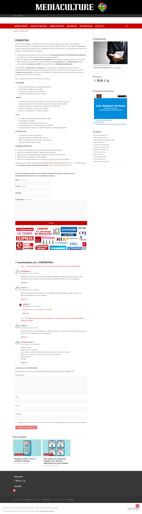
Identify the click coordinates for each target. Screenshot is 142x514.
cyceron (25, 304)
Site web (18, 414)
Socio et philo (97, 159)
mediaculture (28, 500)
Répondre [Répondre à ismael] (24, 299)
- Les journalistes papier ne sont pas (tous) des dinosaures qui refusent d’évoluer (52, 266)
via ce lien (117, 67)
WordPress (71, 500)
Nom (20, 180)
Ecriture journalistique (100, 145)
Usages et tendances (39, 26)
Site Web (18, 193)
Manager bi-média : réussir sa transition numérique (25, 460)
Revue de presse (98, 157)
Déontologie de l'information (102, 140)
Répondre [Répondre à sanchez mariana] (24, 363)
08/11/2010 (47, 465)
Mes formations (86, 26)
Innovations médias (99, 149)
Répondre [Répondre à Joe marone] (24, 282)
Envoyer (51, 223)
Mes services (72, 26)
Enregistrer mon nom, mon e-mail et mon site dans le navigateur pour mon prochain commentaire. (52, 422)
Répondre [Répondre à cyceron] (26, 313)
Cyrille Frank (25, 463)
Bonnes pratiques (57, 26)
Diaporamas (97, 142)
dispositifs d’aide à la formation (52, 163)
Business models (21, 26)
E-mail (21, 186)
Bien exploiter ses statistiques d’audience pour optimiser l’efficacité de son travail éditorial (56, 461)
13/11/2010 (17, 463)
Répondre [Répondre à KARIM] (24, 337)
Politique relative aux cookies (47, 511)
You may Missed (20, 437)
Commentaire (23, 199)
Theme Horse (46, 500)
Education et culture (99, 147)
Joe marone (25, 271)
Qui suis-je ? (100, 26)
